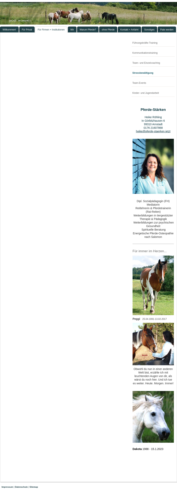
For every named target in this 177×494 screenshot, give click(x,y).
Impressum (7, 487)
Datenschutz (21, 487)
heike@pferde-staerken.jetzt (153, 131)
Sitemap (34, 487)
